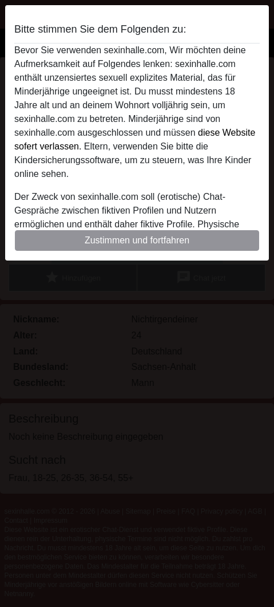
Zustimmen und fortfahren (137, 240)
